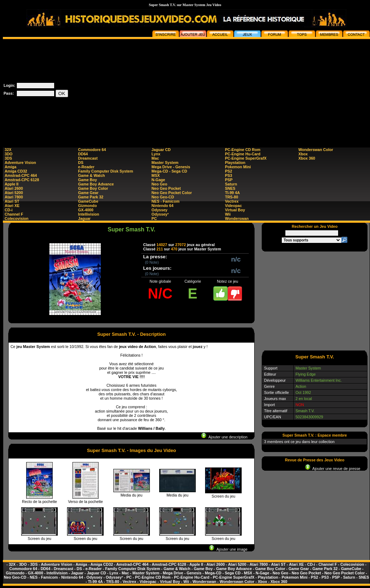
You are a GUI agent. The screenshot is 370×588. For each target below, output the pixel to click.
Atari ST (12, 201)
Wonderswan (236, 218)
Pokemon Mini (238, 167)
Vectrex (231, 201)
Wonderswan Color (315, 149)
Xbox (303, 154)
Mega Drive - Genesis (171, 167)
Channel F (14, 214)
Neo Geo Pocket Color (172, 192)
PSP (228, 180)
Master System (165, 162)
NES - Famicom (166, 201)
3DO (9, 154)
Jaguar (84, 218)
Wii (228, 214)
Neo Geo (159, 184)
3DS (8, 158)
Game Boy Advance (96, 184)
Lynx (156, 154)
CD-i (9, 210)
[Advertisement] (241, 89)
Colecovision (16, 218)
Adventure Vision (20, 162)
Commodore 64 (92, 149)
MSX (156, 175)
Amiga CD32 (16, 171)
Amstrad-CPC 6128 (22, 180)
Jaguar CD (161, 149)
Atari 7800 (14, 197)
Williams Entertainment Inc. (318, 380)
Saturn (231, 184)
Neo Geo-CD (163, 197)
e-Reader (86, 167)
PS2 (228, 171)
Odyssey (159, 210)
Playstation (235, 162)
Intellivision (88, 214)
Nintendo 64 (163, 205)
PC (154, 218)
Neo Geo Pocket (166, 188)
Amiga (10, 167)
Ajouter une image (228, 549)
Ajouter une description (224, 437)
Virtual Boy (235, 210)
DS (81, 162)
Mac (155, 158)
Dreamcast (88, 158)
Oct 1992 (303, 392)
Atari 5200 (14, 192)
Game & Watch (91, 175)
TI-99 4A (232, 192)
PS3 (228, 175)
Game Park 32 (91, 197)
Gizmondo (87, 205)
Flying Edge (305, 374)
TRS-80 (231, 197)
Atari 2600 (14, 188)
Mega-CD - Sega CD (169, 171)
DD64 (83, 154)
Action (300, 386)
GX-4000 (86, 210)
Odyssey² (160, 214)
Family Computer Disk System (105, 171)
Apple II (11, 184)
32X (8, 149)
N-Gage (158, 180)
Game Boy (87, 180)
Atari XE (12, 205)
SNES (230, 188)
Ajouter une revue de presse (332, 468)
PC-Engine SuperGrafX (245, 158)
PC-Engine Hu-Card (242, 154)
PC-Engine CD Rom (242, 149)
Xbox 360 (306, 158)
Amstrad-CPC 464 (21, 175)
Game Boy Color (93, 188)
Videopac (233, 205)
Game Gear (88, 192)
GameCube (88, 201)
